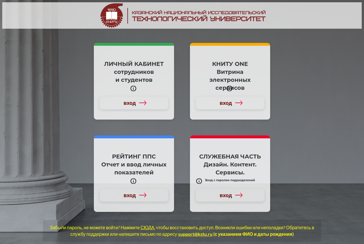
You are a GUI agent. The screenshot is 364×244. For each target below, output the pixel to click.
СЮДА (147, 227)
